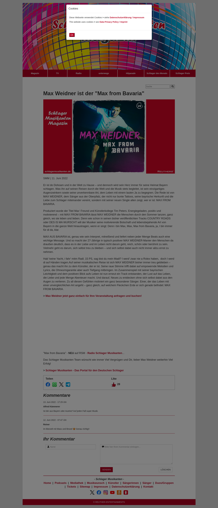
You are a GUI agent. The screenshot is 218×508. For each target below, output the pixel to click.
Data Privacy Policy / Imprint (113, 22)
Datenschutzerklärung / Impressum (127, 17)
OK (71, 35)
